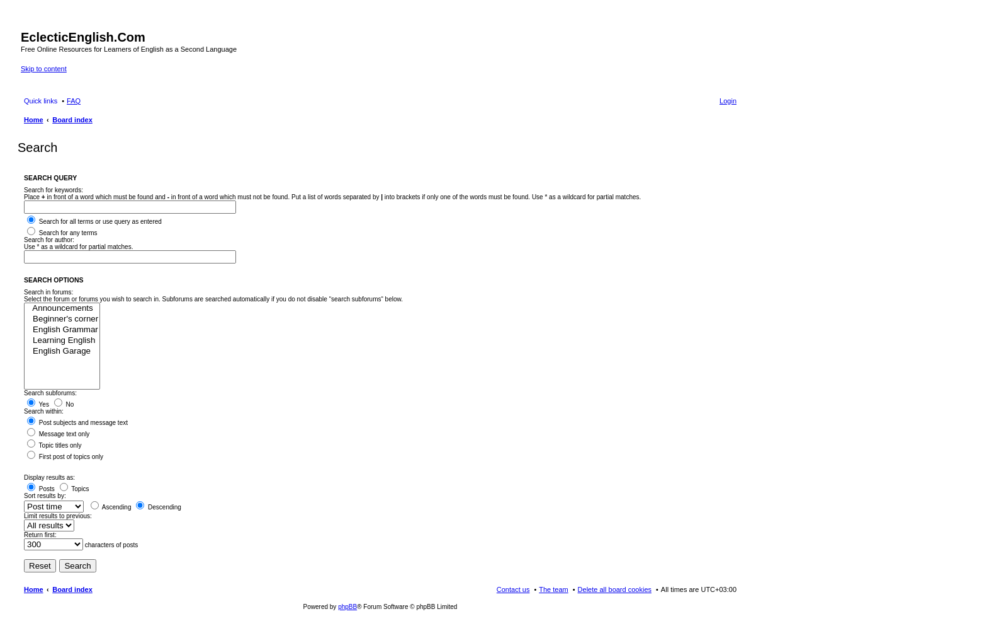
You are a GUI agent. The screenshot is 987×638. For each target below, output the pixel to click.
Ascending (111, 507)
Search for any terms (62, 232)
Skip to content (44, 68)
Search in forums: (48, 292)
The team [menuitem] (553, 589)
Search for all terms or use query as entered (94, 221)
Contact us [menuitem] (513, 589)
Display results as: (49, 477)
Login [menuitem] (727, 101)
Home (33, 589)
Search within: (44, 411)
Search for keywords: (53, 190)
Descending (158, 507)
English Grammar (62, 330)
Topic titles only (54, 445)
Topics (74, 488)
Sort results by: (45, 495)
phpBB (347, 606)
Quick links (40, 101)
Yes (38, 404)
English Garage (62, 351)
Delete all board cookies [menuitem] (614, 589)
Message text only (58, 434)
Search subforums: (50, 393)
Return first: (40, 534)
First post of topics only (65, 456)
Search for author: (49, 239)
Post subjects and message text (77, 422)
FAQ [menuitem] (74, 101)
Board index (72, 589)
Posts (41, 488)
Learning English (62, 340)
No (64, 404)
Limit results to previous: (58, 516)
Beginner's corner (62, 319)
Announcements (62, 308)
